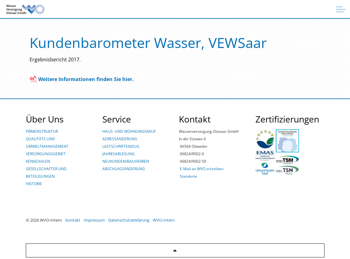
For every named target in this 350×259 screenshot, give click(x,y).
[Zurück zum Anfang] (175, 250)
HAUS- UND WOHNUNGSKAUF (129, 131)
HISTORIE (34, 183)
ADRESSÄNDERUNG (119, 138)
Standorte (188, 176)
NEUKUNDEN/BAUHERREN (125, 161)
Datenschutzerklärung (128, 220)
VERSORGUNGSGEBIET (46, 153)
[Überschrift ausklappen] (340, 9)
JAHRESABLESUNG (118, 153)
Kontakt (72, 220)
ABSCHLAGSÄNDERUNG (123, 168)
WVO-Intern (164, 220)
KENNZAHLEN (38, 161)
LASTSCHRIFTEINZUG (120, 146)
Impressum (94, 220)
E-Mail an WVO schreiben (201, 168)
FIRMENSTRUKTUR (42, 131)
